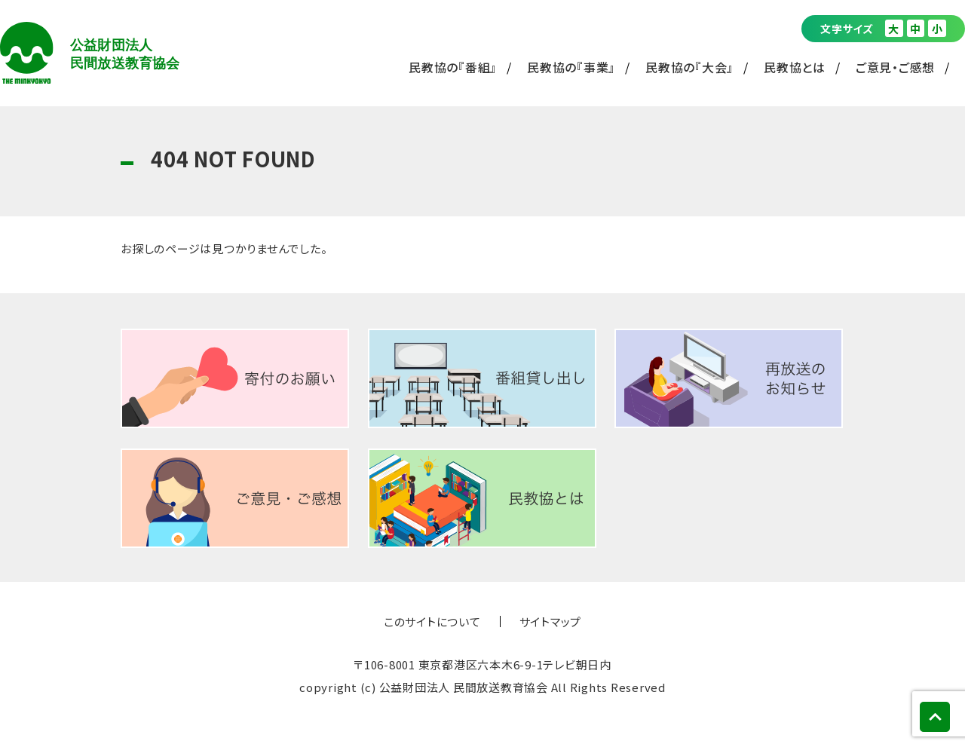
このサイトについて (432, 621)
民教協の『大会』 (689, 67)
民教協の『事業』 (571, 67)
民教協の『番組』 (453, 67)
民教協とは (795, 67)
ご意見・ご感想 (895, 67)
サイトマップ (550, 621)
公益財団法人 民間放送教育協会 (89, 53)
